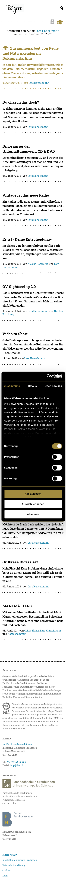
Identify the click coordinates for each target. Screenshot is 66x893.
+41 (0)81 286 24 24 (16, 761)
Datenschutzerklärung (13, 865)
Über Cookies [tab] (53, 385)
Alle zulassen (33, 493)
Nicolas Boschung (38, 264)
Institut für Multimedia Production (19, 860)
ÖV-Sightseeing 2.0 (19, 286)
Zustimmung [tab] (12, 385)
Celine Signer (31, 630)
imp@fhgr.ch (16, 765)
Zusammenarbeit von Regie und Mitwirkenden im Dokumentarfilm (30, 53)
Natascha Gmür (17, 633)
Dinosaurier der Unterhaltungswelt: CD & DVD (28, 149)
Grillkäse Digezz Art (20, 562)
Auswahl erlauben (33, 503)
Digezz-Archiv (9, 854)
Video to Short (15, 333)
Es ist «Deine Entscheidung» (27, 239)
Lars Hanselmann (47, 31)
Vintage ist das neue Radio (25, 195)
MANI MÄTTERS (17, 605)
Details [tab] (32, 385)
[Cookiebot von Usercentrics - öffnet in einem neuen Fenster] (47, 376)
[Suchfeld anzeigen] (62, 8)
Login (5, 875)
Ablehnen (33, 514)
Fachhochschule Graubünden (17, 744)
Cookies (6, 870)
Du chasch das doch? (20, 102)
